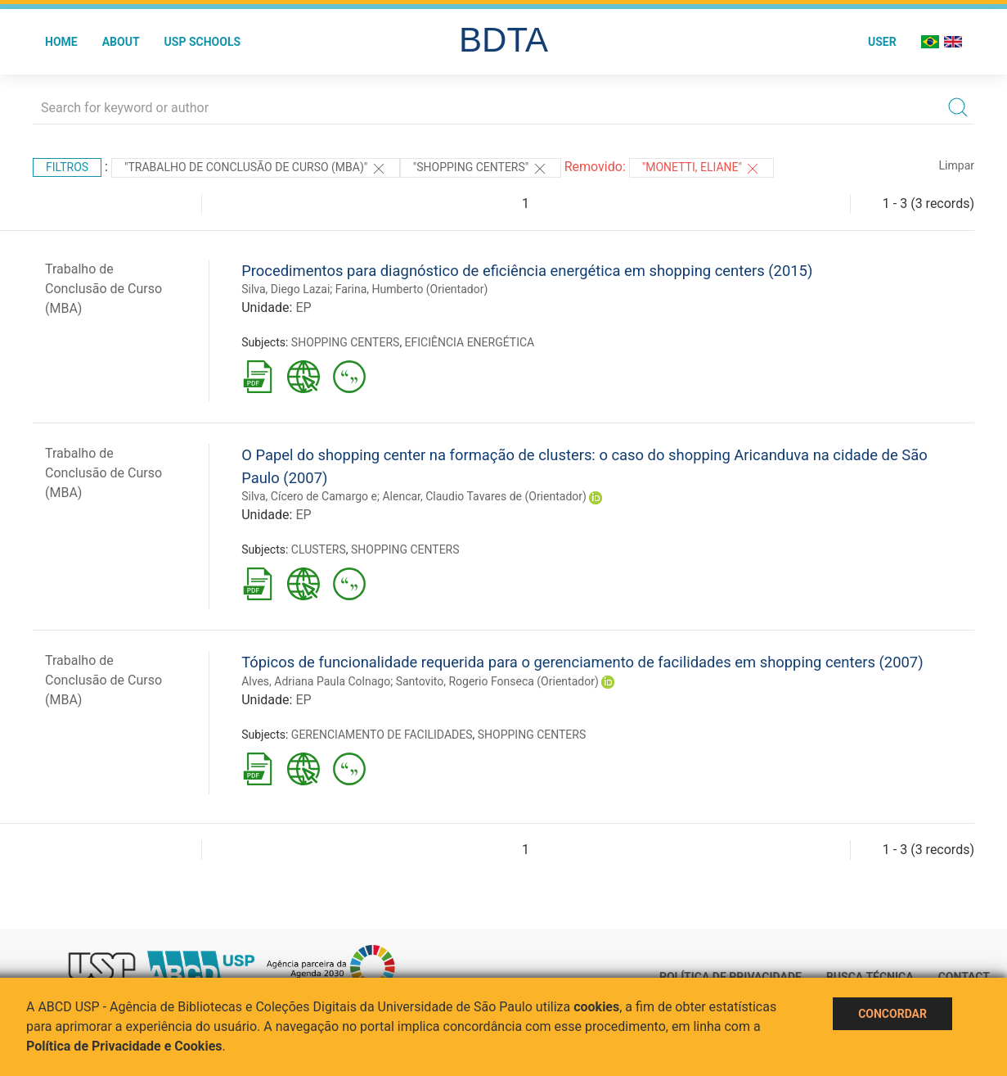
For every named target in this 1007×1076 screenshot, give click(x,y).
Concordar (892, 1013)
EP (303, 307)
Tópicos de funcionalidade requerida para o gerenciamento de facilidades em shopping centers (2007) (582, 662)
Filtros (67, 167)
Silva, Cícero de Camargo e (309, 496)
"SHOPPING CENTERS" (480, 168)
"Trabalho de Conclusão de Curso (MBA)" (255, 168)
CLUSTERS (318, 549)
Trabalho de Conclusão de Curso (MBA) (103, 288)
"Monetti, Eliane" (702, 168)
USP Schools (202, 41)
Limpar (956, 165)
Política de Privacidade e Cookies (124, 1046)
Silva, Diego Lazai (285, 289)
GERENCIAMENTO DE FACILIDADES (382, 734)
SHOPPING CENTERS (345, 342)
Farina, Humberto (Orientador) (411, 289)
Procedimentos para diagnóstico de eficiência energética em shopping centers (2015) (526, 270)
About (121, 41)
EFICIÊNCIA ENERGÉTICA (470, 342)
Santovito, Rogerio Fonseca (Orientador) (497, 681)
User (882, 41)
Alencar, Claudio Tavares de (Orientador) (484, 496)
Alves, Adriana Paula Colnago (315, 681)
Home (61, 41)
